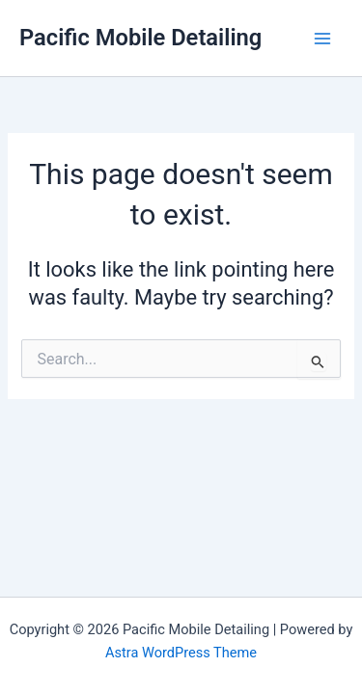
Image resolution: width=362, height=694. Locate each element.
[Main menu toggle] (322, 38)
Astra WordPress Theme (181, 652)
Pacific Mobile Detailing (140, 37)
